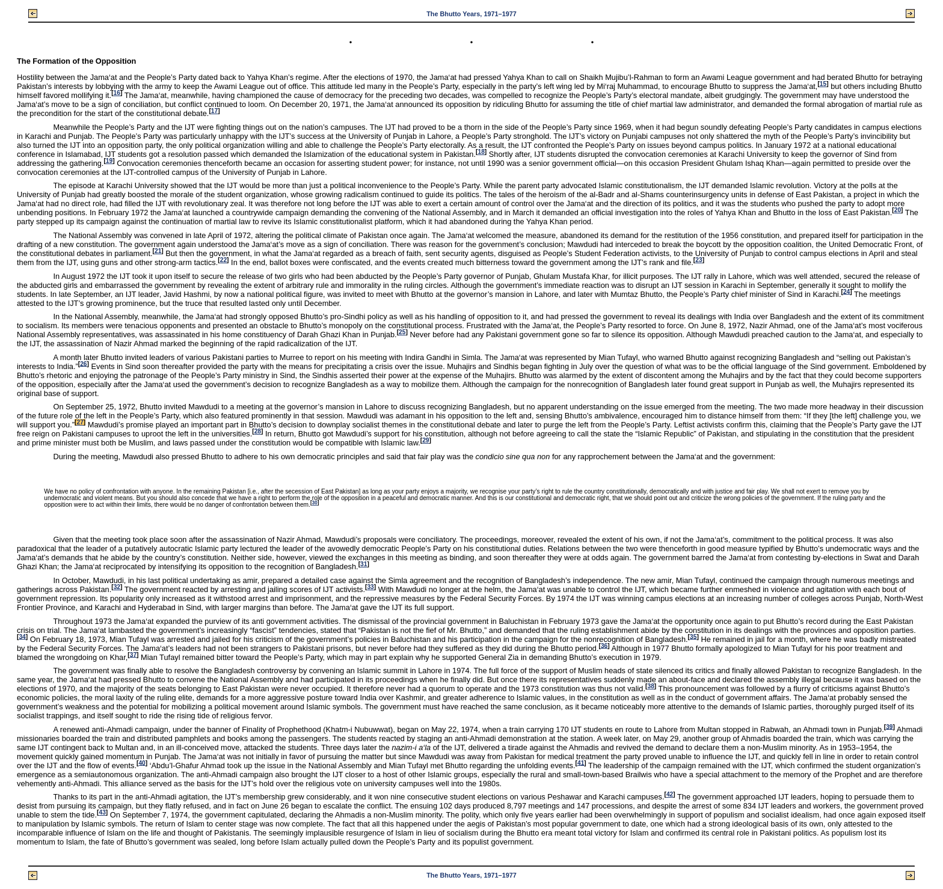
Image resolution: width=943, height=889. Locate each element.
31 (363, 564)
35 (693, 636)
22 (223, 260)
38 (650, 686)
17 (214, 111)
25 (402, 332)
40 (141, 762)
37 (133, 654)
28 (257, 431)
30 (315, 503)
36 (604, 645)
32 (117, 587)
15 (823, 84)
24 (846, 291)
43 (102, 812)
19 (109, 160)
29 (425, 440)
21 (158, 251)
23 (698, 260)
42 (669, 794)
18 (481, 151)
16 (117, 93)
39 (889, 726)
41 (580, 762)
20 (897, 210)
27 (79, 422)
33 (370, 587)
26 (83, 363)
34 (22, 636)
